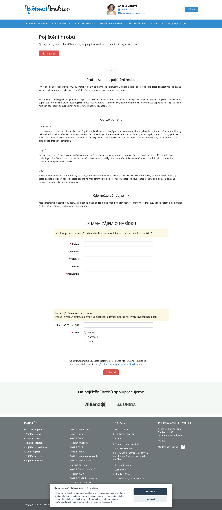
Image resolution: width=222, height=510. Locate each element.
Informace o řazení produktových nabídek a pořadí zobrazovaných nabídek (130, 456)
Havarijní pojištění (33, 442)
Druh (76, 332)
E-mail (75, 266)
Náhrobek (91, 336)
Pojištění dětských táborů (82, 469)
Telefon (74, 258)
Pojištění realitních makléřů (83, 478)
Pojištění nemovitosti (35, 456)
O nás (161, 440)
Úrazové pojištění (78, 464)
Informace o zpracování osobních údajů (122, 364)
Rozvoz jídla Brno (122, 465)
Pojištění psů (76, 433)
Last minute (120, 469)
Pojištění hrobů (77, 451)
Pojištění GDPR (77, 473)
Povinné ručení (32, 438)
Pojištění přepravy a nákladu (83, 456)
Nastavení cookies (123, 448)
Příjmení (74, 251)
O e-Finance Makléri (123, 433)
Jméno (75, 243)
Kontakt (118, 438)
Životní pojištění (32, 451)
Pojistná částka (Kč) (68, 325)
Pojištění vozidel (84, 23)
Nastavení (150, 499)
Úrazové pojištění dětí (80, 482)
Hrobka (89, 332)
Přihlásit (192, 9)
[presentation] (107, 351)
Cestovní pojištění (36, 23)
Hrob (88, 341)
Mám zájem (49, 53)
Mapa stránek (120, 429)
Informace (156, 23)
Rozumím (150, 491)
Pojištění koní (76, 438)
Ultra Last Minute (122, 474)
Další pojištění (136, 23)
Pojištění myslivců (78, 442)
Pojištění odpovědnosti (36, 447)
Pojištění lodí (76, 447)
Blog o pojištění (177, 23)
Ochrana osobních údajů (126, 444)
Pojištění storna (60, 23)
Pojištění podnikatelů (80, 460)
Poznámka (73, 273)
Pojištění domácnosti (80, 429)
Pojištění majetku (111, 23)
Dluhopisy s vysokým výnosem (129, 478)
